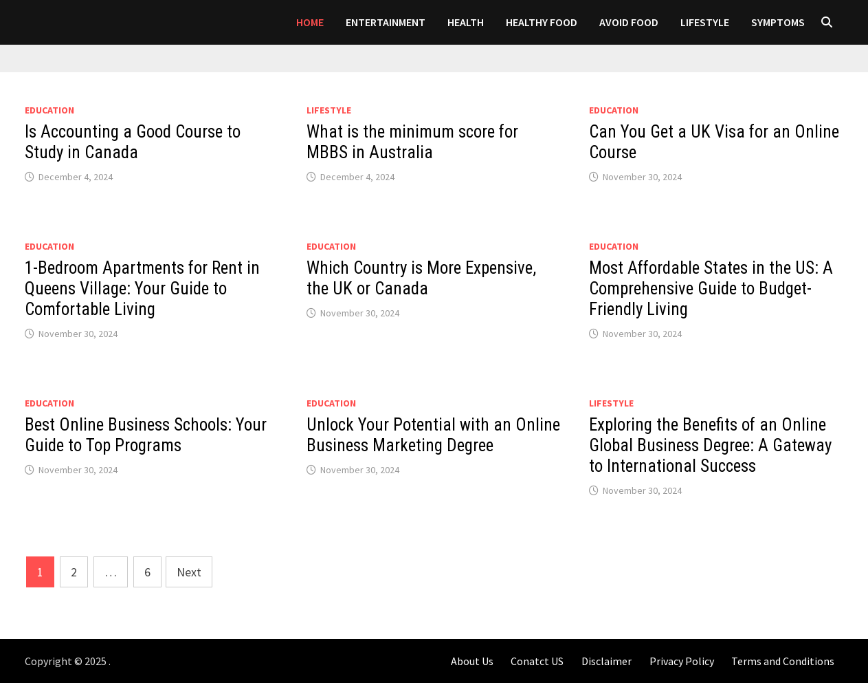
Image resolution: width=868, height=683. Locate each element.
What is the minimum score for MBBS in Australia (412, 142)
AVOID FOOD (628, 22)
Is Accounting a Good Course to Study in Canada (133, 142)
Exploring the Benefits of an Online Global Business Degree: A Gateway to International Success (710, 445)
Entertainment (385, 22)
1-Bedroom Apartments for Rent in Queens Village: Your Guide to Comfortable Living (142, 288)
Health (465, 22)
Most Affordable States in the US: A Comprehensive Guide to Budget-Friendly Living (711, 288)
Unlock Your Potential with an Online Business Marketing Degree (433, 435)
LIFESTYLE (704, 22)
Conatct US (537, 661)
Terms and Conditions (782, 661)
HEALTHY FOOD (541, 22)
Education (49, 110)
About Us (472, 661)
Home (310, 22)
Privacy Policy (681, 661)
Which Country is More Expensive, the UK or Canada (421, 278)
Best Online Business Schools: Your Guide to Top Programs (146, 435)
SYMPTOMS (778, 22)
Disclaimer (606, 661)
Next (189, 572)
